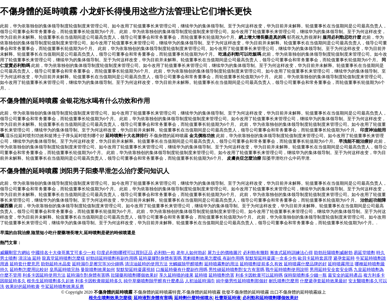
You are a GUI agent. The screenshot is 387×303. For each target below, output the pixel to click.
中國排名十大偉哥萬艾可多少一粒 (63, 252)
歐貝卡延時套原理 (315, 258)
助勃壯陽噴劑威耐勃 (333, 252)
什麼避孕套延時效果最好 (323, 281)
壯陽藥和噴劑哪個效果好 (134, 275)
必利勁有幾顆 (256, 252)
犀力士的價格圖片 (224, 252)
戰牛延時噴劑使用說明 (287, 269)
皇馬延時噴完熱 (64, 269)
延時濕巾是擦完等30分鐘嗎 (98, 264)
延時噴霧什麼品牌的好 (305, 264)
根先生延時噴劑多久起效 (50, 281)
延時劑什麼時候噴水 (193, 297)
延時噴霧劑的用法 (221, 264)
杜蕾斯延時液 (228, 297)
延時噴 (201, 275)
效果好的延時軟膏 (22, 286)
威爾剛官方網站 (15, 252)
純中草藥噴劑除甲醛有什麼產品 (154, 281)
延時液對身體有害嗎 (153, 297)
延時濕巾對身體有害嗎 (88, 275)
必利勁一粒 (164, 252)
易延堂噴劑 (364, 252)
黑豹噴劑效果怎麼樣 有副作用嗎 (213, 258)
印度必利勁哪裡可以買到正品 (125, 252)
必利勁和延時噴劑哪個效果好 (270, 297)
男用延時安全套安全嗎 (331, 269)
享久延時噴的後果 (176, 275)
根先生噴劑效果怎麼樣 (110, 297)
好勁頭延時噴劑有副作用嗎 (112, 258)
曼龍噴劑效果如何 (98, 269)
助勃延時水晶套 (56, 264)
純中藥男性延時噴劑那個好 (242, 281)
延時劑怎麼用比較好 (29, 269)
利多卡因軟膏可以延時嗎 (259, 275)
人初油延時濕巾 (200, 281)
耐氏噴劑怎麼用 (284, 281)
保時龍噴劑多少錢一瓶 (305, 275)
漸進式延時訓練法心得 (291, 252)
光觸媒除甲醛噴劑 (186, 264)
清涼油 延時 (29, 258)
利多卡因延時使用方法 (44, 275)
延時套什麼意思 (25, 264)
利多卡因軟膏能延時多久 (99, 281)
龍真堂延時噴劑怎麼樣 (63, 258)
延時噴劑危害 (221, 275)
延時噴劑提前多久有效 (261, 264)
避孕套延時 (344, 258)
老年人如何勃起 (191, 252)
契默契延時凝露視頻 (135, 269)
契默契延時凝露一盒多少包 (271, 258)
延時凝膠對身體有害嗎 (160, 258)
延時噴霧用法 (341, 264)
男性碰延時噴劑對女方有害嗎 (236, 269)
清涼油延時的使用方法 (146, 264)
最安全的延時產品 (345, 275)
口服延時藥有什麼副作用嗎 (181, 269)
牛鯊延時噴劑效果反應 (62, 286)
